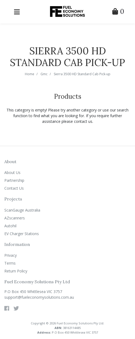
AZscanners (14, 217)
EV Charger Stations (21, 233)
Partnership (14, 180)
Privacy (10, 255)
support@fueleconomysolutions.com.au (39, 297)
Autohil (10, 225)
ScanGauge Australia (22, 210)
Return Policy (15, 271)
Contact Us (14, 188)
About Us (12, 172)
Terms (10, 263)
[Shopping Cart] (118, 12)
